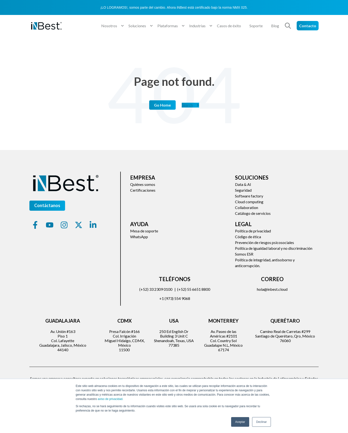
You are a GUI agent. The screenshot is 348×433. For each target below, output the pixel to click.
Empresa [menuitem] (142, 177)
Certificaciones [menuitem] (142, 190)
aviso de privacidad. (110, 399)
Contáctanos (47, 205)
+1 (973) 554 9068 (174, 298)
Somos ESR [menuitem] (244, 254)
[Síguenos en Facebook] (35, 225)
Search (190, 105)
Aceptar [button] (240, 422)
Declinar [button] (261, 422)
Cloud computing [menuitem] (249, 201)
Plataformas (167, 25)
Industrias (197, 25)
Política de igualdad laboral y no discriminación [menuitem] (273, 248)
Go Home (162, 105)
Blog (275, 25)
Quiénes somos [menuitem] (142, 184)
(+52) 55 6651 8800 (193, 289)
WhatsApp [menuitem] (139, 236)
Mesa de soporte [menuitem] (144, 231)
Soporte (256, 25)
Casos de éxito (229, 25)
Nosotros (109, 25)
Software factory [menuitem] (249, 196)
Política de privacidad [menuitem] (253, 231)
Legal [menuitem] (243, 224)
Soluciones (137, 25)
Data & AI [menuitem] (243, 184)
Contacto (307, 25)
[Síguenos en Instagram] (64, 225)
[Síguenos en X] (78, 225)
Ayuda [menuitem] (139, 224)
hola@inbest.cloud (272, 289)
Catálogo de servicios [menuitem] (253, 213)
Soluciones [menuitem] (251, 177)
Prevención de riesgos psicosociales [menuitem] (264, 242)
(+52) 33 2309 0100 (155, 289)
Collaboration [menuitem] (246, 207)
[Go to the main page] (46, 25)
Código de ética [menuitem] (248, 236)
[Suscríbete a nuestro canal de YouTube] (49, 225)
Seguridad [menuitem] (243, 190)
